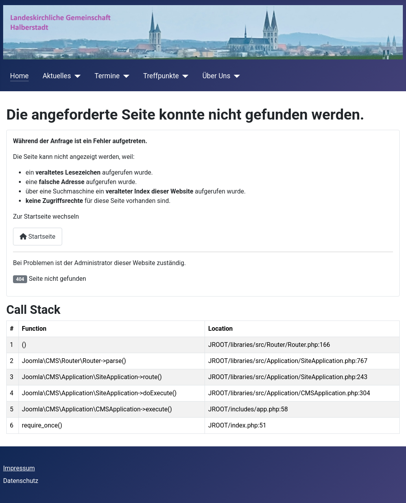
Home (19, 76)
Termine (107, 76)
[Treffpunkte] (183, 76)
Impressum (19, 468)
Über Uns (216, 76)
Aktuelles (56, 76)
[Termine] (124, 76)
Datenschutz (20, 481)
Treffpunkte (161, 76)
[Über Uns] (235, 76)
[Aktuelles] (76, 76)
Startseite (37, 236)
